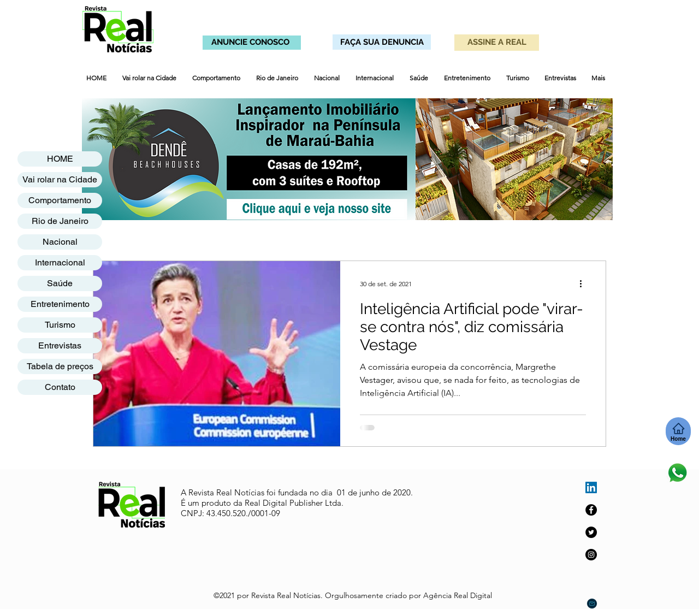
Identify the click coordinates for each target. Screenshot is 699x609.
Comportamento (59, 200)
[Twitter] (591, 532)
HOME (60, 158)
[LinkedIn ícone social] (591, 487)
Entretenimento (60, 304)
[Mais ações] (584, 283)
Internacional (60, 262)
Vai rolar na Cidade (59, 179)
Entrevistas (59, 345)
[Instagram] (591, 554)
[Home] (678, 431)
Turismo (60, 325)
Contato (60, 387)
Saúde (60, 283)
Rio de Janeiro (60, 221)
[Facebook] (591, 510)
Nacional (60, 241)
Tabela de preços (60, 366)
